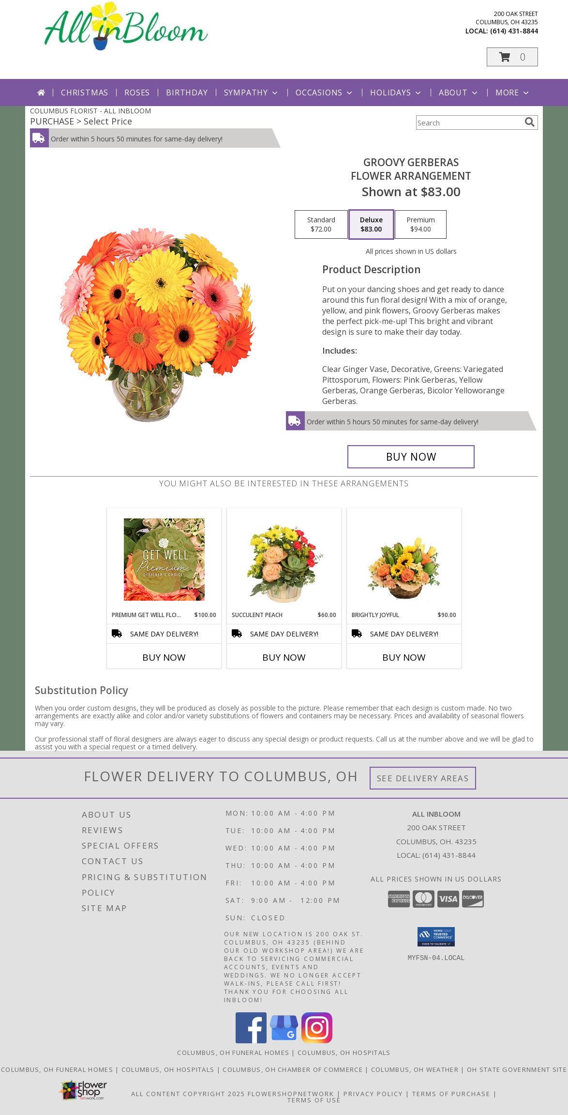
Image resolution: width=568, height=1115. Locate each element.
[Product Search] (468, 122)
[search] (530, 122)
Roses (137, 92)
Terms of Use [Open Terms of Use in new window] (314, 1100)
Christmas (84, 92)
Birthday (187, 92)
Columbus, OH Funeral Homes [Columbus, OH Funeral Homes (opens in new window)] (233, 1052)
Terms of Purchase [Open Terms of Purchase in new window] (451, 1093)
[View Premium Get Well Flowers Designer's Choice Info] (164, 559)
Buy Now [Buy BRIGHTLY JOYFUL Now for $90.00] (404, 657)
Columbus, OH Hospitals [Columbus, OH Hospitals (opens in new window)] (344, 1052)
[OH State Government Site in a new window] (517, 1069)
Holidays (396, 92)
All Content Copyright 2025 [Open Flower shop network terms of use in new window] (188, 1093)
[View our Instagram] (316, 1040)
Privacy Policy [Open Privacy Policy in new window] (373, 1093)
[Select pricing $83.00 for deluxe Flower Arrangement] (371, 225)
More (513, 92)
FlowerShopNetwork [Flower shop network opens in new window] (291, 1093)
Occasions (325, 92)
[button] (512, 56)
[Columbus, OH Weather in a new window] (416, 1069)
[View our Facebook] (251, 1040)
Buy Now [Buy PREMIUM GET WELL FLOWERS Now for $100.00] (164, 657)
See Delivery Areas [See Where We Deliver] (423, 778)
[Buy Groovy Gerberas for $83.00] (411, 456)
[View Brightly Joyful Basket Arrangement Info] (404, 559)
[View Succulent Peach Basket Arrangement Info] (284, 559)
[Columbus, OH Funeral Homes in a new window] (58, 1069)
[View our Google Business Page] (284, 1040)
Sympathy (252, 92)
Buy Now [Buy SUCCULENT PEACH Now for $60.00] (284, 657)
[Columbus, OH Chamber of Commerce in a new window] (294, 1069)
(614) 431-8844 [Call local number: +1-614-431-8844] (514, 30)
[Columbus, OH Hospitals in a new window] (169, 1069)
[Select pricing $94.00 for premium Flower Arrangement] (420, 225)
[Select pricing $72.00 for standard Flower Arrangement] (321, 225)
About (459, 92)
